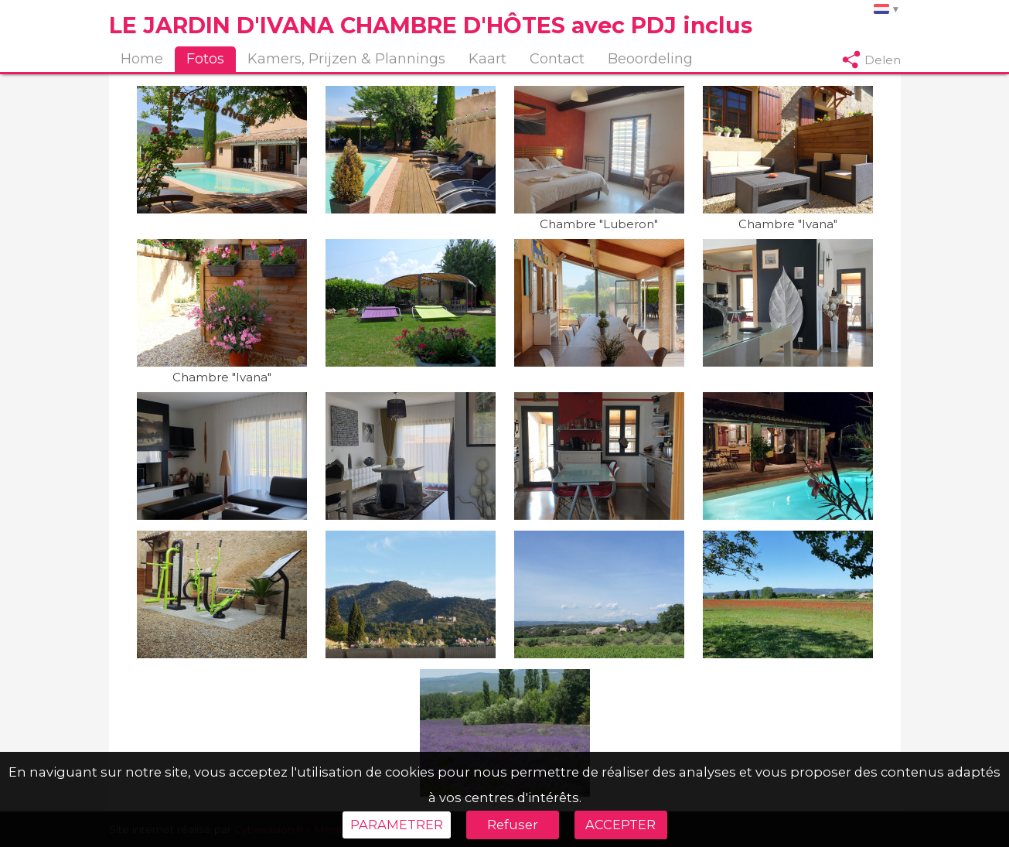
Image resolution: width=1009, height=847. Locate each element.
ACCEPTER (620, 824)
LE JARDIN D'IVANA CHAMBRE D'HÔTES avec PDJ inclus (430, 25)
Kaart (487, 58)
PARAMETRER (396, 824)
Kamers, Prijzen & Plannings (346, 58)
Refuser (512, 824)
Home (142, 58)
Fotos (205, 58)
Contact (557, 58)
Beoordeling (650, 58)
